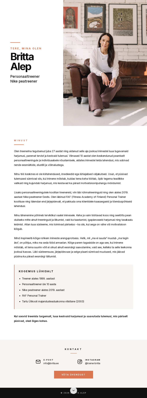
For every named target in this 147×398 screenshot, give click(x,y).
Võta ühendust (73, 374)
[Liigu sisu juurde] (73, 390)
